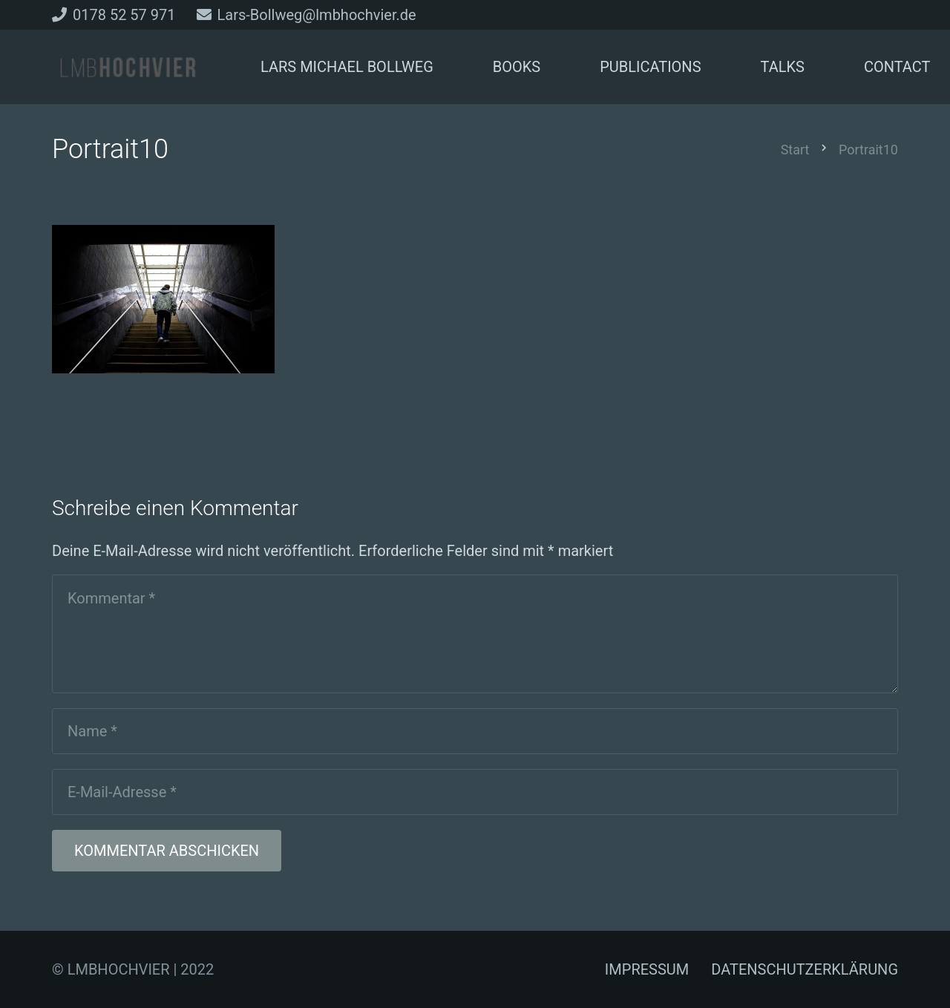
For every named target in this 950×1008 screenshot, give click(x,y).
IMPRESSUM (647, 969)
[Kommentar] (475, 634)
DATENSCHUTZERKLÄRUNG (804, 969)
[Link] (127, 67)
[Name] (475, 731)
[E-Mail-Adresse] (475, 792)
